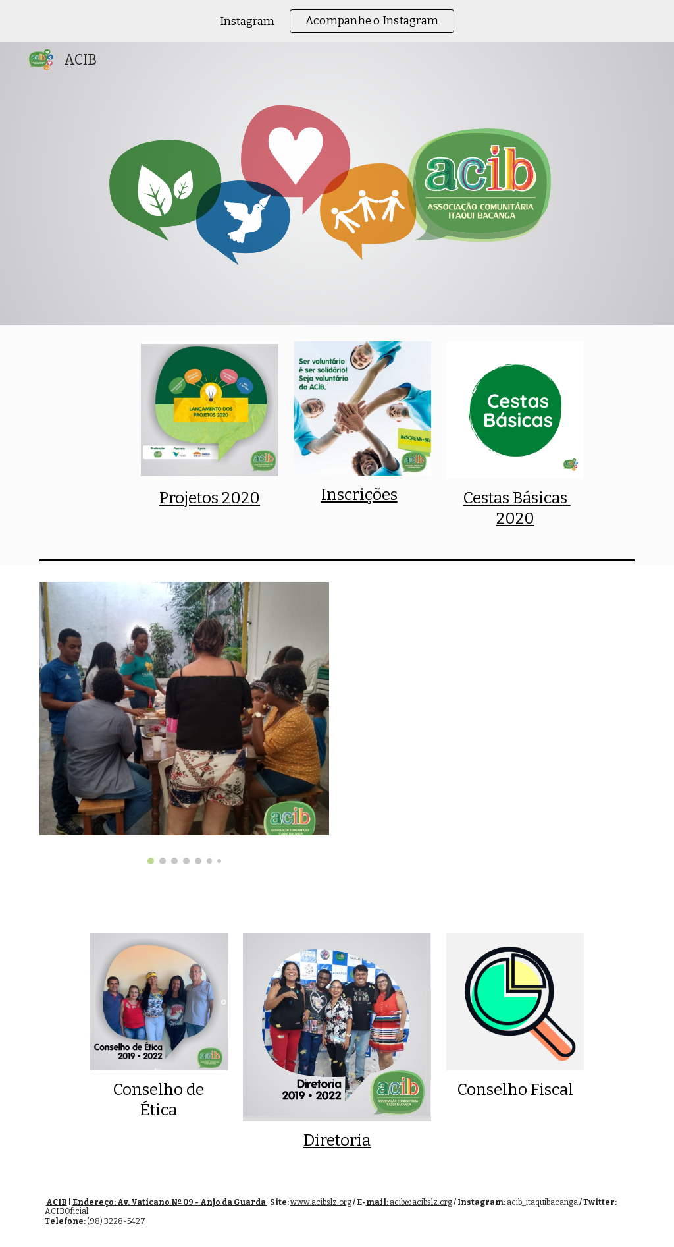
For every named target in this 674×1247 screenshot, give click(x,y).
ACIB (56, 1202)
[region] (337, 21)
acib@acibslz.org (421, 1202)
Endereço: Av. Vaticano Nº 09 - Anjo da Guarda (169, 1202)
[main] (209, 498)
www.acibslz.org (320, 1202)
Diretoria (337, 1140)
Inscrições (359, 494)
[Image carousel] (184, 723)
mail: (378, 1202)
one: (77, 1221)
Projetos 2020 (209, 498)
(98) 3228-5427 (116, 1221)
